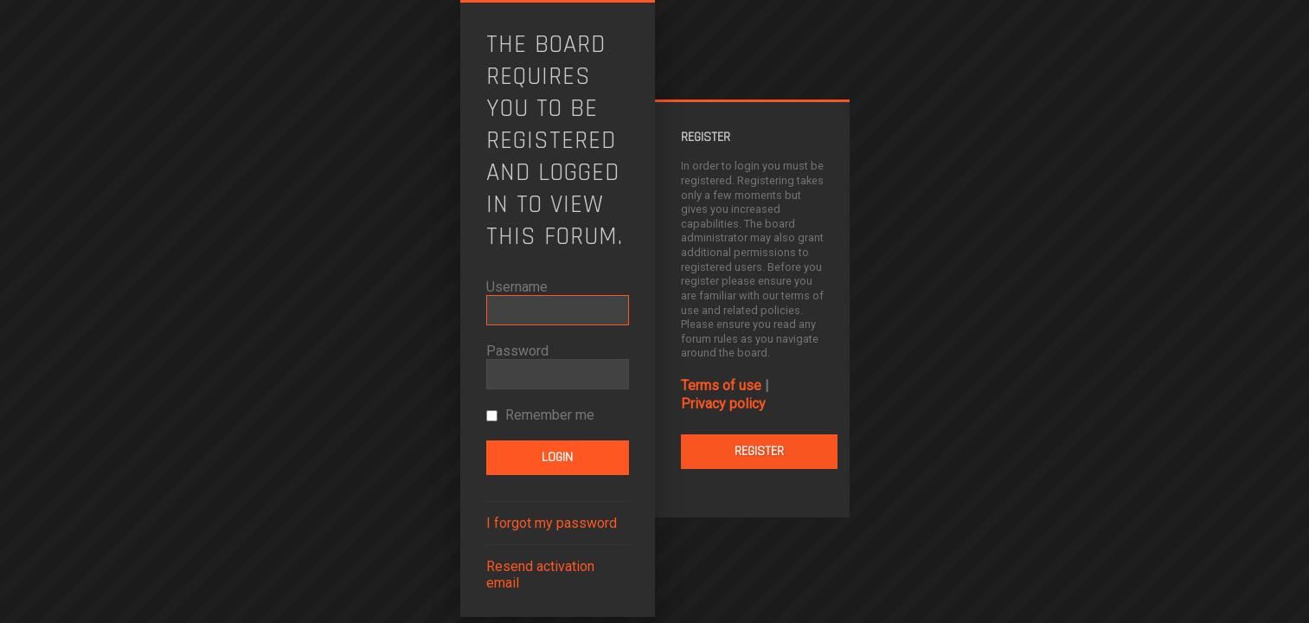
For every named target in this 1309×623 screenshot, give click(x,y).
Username (517, 287)
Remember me (540, 415)
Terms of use (721, 385)
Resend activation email (540, 574)
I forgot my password (551, 523)
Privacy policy (723, 403)
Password (517, 351)
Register (759, 451)
